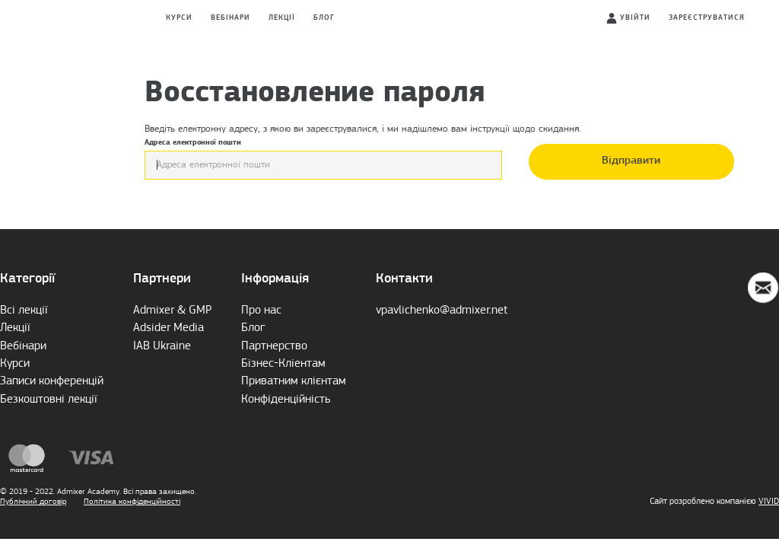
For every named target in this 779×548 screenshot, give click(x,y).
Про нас (261, 310)
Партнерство (274, 346)
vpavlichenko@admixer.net (441, 310)
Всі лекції (24, 310)
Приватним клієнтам (293, 381)
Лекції (282, 18)
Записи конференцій (51, 381)
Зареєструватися (707, 18)
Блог (324, 18)
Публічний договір (33, 501)
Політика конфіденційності (132, 501)
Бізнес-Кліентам (283, 364)
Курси (179, 18)
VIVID (768, 501)
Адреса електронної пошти (323, 159)
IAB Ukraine (162, 346)
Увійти (635, 18)
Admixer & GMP (172, 310)
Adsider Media (168, 328)
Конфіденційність (285, 399)
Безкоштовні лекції (48, 399)
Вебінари (230, 18)
